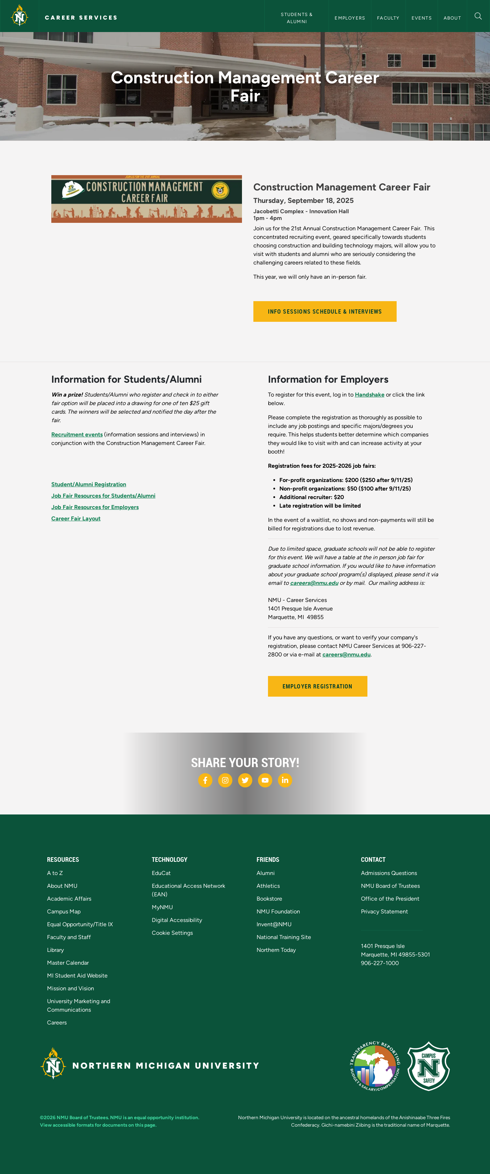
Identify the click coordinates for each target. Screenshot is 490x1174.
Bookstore (269, 898)
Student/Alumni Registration (88, 484)
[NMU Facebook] (205, 780)
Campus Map (64, 911)
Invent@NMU (274, 924)
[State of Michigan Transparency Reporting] (375, 1066)
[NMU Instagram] (225, 780)
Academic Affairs (69, 898)
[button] (478, 15)
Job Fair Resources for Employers (95, 507)
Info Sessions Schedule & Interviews (325, 311)
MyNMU (162, 907)
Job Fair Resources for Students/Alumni (103, 495)
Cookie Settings (172, 932)
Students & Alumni (297, 18)
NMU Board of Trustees (390, 885)
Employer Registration (318, 686)
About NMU (62, 885)
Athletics (268, 885)
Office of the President (390, 898)
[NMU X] (245, 780)
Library (55, 950)
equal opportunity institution (166, 1117)
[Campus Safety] (428, 1066)
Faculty (388, 18)
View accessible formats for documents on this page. (98, 1125)
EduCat (161, 873)
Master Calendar (68, 962)
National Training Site (284, 937)
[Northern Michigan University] (19, 16)
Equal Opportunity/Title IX (80, 924)
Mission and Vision (70, 988)
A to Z (55, 873)
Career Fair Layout (75, 518)
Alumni (266, 873)
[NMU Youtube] (265, 780)
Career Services (81, 17)
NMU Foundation (278, 911)
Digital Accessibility (177, 920)
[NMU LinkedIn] (285, 780)
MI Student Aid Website (77, 975)
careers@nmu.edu (347, 654)
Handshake (370, 394)
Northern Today (276, 950)
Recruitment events (77, 434)
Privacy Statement (384, 911)
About (452, 18)
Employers (350, 18)
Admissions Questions (389, 873)
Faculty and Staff (69, 937)
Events (422, 18)
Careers (57, 1022)
